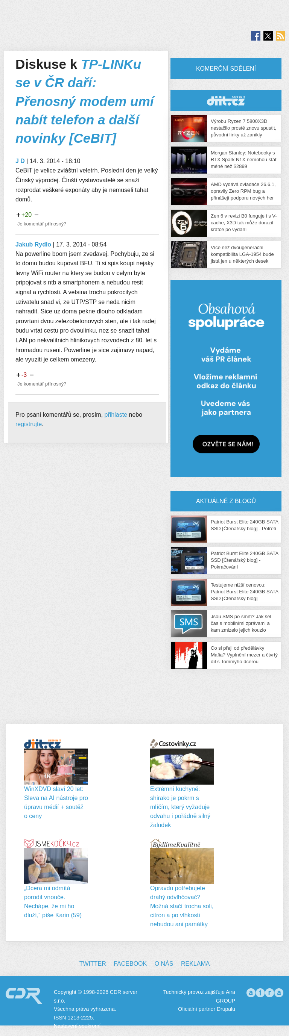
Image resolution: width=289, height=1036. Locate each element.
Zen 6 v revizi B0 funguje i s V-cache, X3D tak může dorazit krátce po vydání (244, 222)
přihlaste (116, 414)
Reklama (195, 963)
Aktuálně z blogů (226, 501)
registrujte (28, 424)
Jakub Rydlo (33, 244)
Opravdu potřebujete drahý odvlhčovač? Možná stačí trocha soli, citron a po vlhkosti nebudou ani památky (181, 906)
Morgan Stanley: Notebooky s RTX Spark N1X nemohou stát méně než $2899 (244, 159)
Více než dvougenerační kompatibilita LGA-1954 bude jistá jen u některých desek (242, 254)
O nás (164, 963)
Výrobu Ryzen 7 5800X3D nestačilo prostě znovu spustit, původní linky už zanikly (243, 128)
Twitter (92, 963)
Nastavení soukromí (77, 1026)
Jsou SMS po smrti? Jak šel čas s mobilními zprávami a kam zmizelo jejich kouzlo (241, 623)
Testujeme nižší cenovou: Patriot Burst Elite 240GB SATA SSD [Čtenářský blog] (244, 591)
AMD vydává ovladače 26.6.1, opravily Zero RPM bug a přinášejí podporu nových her (243, 191)
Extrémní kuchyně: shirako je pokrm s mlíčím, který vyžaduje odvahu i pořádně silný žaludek (180, 807)
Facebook (130, 963)
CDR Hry (225, 100)
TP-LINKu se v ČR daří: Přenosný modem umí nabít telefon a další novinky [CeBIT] (84, 101)
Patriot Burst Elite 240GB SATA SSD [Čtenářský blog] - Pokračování (244, 560)
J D (20, 161)
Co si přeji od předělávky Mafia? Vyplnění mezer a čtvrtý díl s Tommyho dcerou (244, 654)
